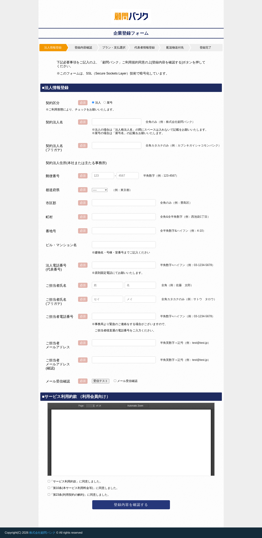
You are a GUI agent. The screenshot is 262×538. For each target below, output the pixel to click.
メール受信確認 (127, 380)
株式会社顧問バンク (42, 532)
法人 (98, 102)
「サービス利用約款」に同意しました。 (76, 481)
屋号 (110, 102)
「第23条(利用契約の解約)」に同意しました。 (80, 494)
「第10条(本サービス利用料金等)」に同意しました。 (84, 487)
